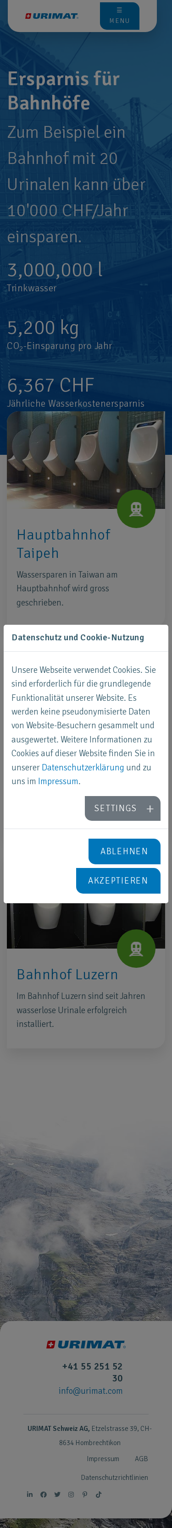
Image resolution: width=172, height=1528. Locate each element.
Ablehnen (124, 851)
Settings (115, 808)
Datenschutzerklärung (83, 767)
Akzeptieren (118, 880)
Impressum (58, 781)
